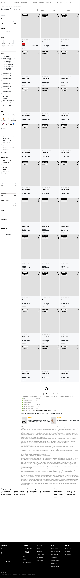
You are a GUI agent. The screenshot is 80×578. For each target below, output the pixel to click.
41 (70, 76)
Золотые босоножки (58, 531)
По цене (68, 10)
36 (22, 39)
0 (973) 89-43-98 (27, 553)
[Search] (70, 2)
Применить (8, 234)
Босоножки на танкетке (6, 531)
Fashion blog (48, 2)
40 (29, 39)
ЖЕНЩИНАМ (17, 2)
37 (24, 39)
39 (27, 39)
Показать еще (52, 427)
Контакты (25, 545)
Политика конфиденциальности (19, 574)
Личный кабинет (68, 548)
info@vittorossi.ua (27, 562)
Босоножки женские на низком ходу (19, 533)
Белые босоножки (71, 529)
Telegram (26, 559)
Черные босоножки (58, 534)
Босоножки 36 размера (32, 529)
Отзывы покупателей (55, 560)
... (51, 432)
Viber (25, 556)
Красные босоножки (71, 531)
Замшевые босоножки (6, 529)
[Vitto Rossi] (5, 2)
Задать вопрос (54, 563)
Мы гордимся (39, 551)
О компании (39, 548)
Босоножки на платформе (20, 531)
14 (53, 432)
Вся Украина (60, 2)
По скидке (55, 10)
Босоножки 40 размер (45, 531)
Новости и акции (54, 548)
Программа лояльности (55, 551)
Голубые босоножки (58, 533)
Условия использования (6, 574)
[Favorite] (73, 2)
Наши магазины (40, 557)
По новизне (41, 10)
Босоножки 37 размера (45, 529)
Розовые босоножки (58, 536)
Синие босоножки (71, 534)
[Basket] (78, 2)
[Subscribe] (14, 557)
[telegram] (6, 561)
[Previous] (23, 458)
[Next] (77, 458)
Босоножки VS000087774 (62, 457)
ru (66, 2)
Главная (2, 6)
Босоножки (26, 42)
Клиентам (53, 545)
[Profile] (75, 2)
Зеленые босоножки (71, 533)
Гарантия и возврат (54, 557)
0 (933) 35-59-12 (27, 552)
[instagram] (1, 561)
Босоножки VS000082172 (33, 457)
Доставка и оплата (54, 554)
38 (26, 39)
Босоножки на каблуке (6, 533)
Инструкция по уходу (55, 566)
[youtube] (9, 561)
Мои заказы (67, 551)
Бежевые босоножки (58, 529)
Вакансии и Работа (40, 554)
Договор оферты (40, 560)
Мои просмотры (68, 554)
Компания (39, 545)
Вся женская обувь (8, 6)
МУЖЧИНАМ (24, 2)
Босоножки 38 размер (32, 531)
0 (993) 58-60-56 (27, 551)
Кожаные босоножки (19, 529)
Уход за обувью (33, 2)
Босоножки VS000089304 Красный (44, 448)
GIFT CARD (41, 2)
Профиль (67, 545)
